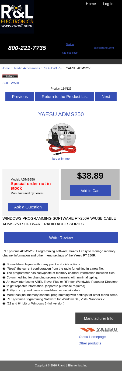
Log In (108, 4)
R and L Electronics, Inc (72, 365)
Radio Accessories (27, 68)
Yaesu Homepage (92, 337)
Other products (89, 343)
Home (91, 4)
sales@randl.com (104, 47)
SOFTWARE (53, 68)
